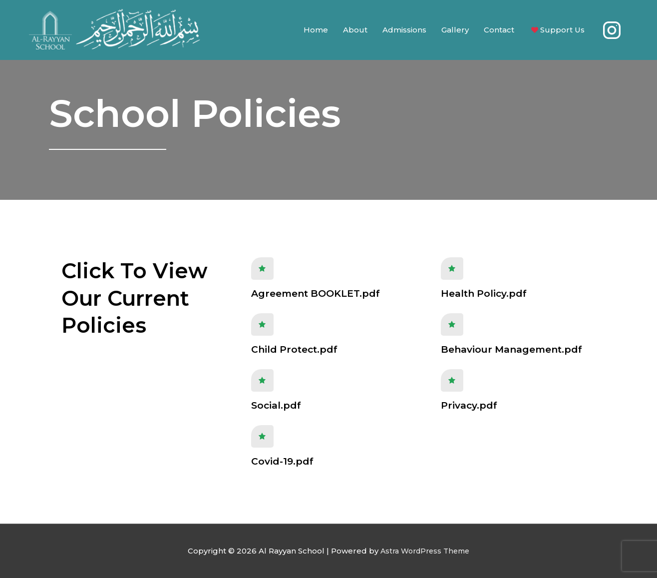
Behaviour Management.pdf (511, 349)
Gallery (455, 32)
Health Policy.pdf (484, 293)
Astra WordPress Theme (425, 551)
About (355, 32)
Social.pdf (276, 405)
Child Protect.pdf (294, 349)
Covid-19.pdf (282, 461)
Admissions (404, 32)
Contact (499, 32)
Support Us (557, 32)
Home (316, 32)
